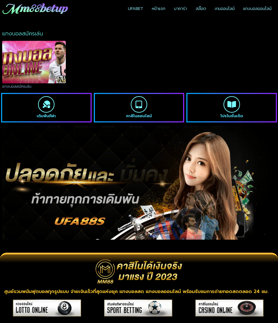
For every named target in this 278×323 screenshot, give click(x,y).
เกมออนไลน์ (225, 8)
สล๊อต (201, 8)
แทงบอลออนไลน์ (257, 8)
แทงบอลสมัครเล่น (16, 86)
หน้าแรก (158, 8)
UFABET (135, 8)
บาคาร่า (180, 8)
